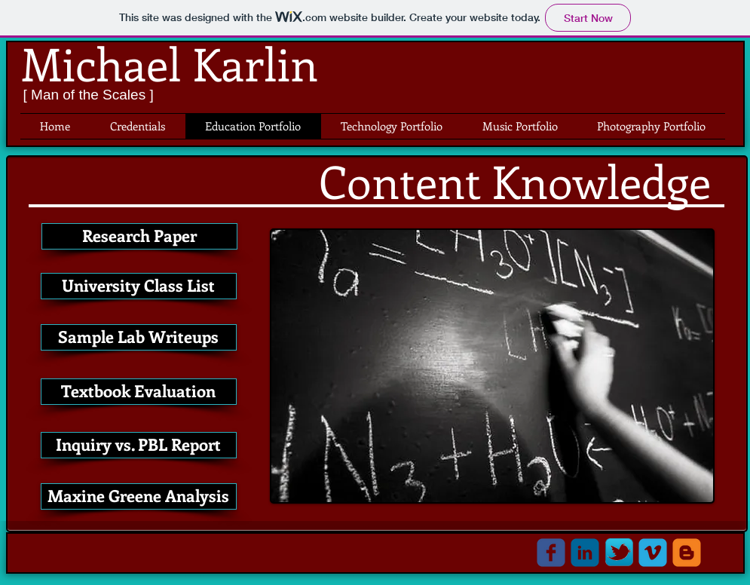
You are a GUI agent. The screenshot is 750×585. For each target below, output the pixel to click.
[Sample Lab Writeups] (139, 337)
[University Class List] (139, 286)
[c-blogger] (686, 552)
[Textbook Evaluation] (139, 391)
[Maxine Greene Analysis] (139, 496)
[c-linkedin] (585, 552)
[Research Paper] (139, 236)
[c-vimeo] (652, 552)
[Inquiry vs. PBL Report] (139, 445)
